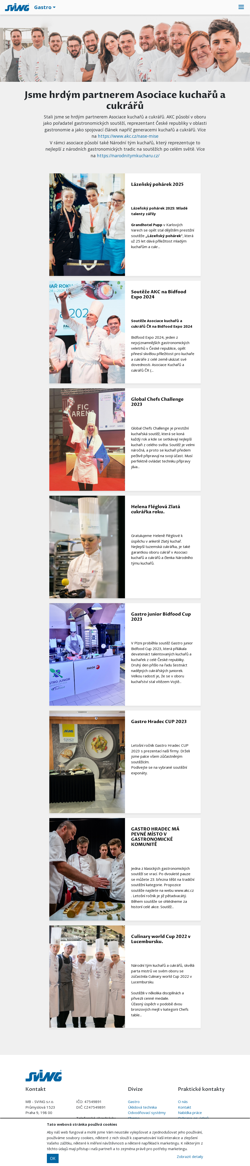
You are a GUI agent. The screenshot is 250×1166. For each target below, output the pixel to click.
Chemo (134, 1118)
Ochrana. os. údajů (193, 1118)
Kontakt (184, 1107)
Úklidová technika (142, 1107)
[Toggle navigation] (241, 7)
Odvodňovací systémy (147, 1112)
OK (52, 1158)
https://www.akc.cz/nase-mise (128, 136)
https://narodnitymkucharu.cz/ (128, 155)
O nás (183, 1101)
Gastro (134, 1101)
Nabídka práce (190, 1112)
